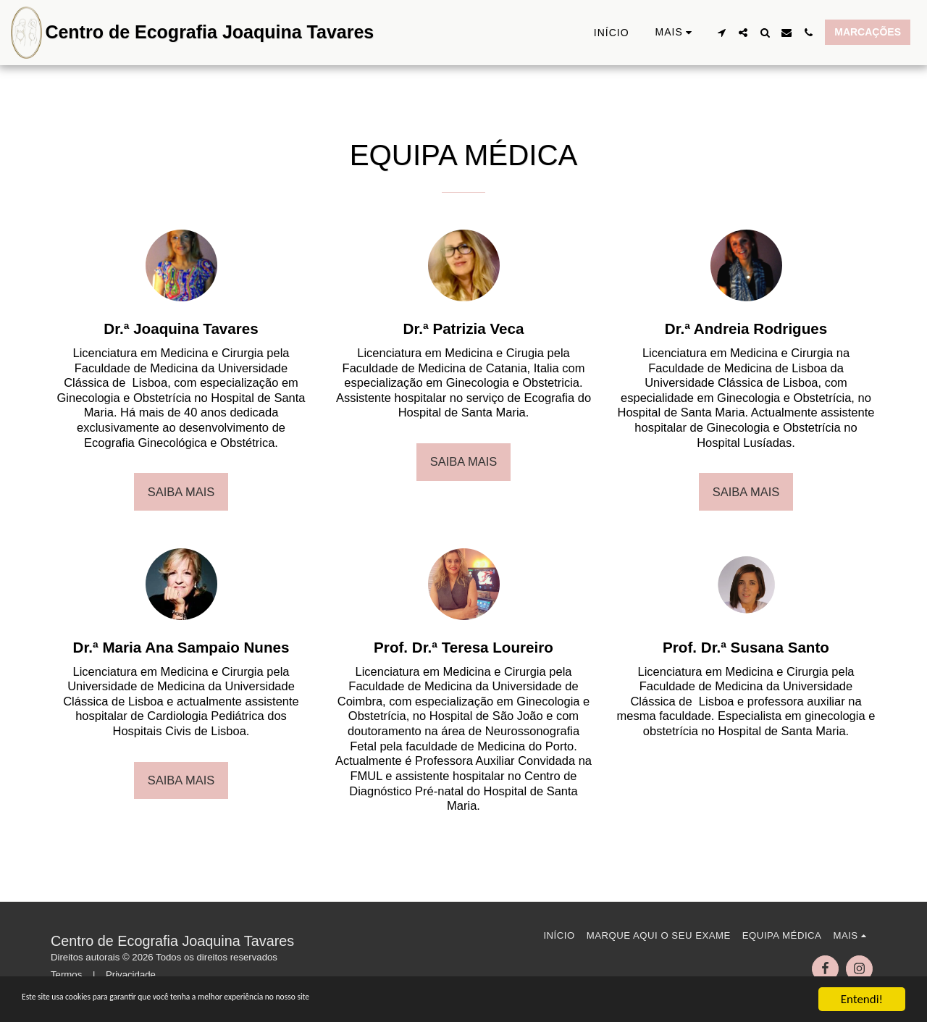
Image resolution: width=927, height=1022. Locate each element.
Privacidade (131, 974)
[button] (721, 33)
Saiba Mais (181, 491)
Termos (66, 974)
